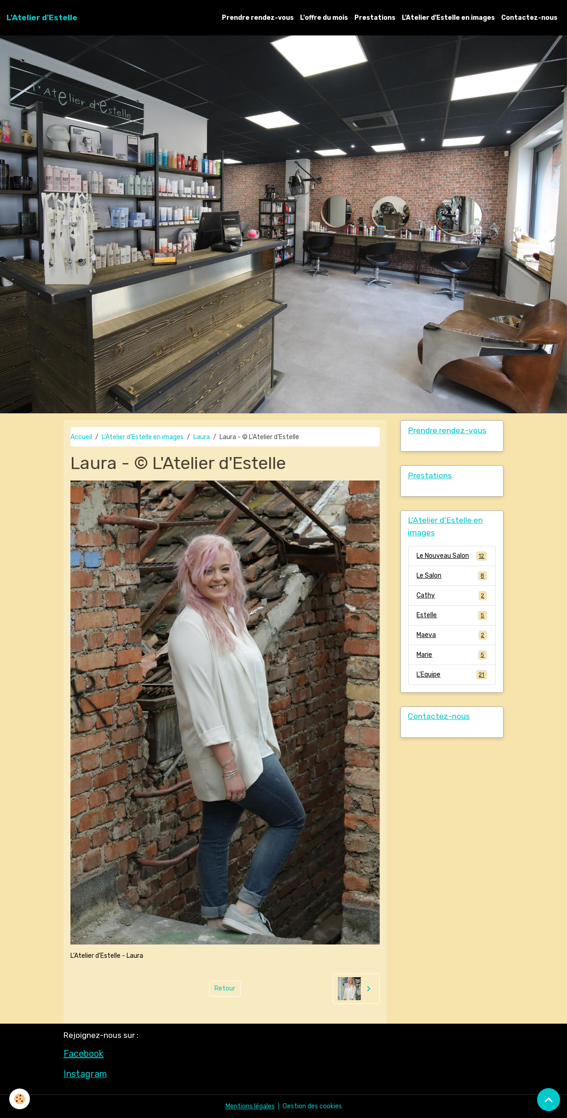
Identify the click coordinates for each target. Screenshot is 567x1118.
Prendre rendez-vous (258, 18)
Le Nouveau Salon (452, 556)
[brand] (41, 17)
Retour (224, 988)
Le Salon (452, 575)
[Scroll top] (548, 1099)
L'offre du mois (324, 18)
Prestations (374, 18)
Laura (201, 437)
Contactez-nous (529, 18)
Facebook (84, 1053)
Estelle (452, 615)
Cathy (452, 595)
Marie (452, 655)
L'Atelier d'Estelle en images (448, 18)
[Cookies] (19, 1099)
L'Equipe (452, 674)
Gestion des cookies (312, 1106)
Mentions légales (250, 1106)
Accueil (81, 437)
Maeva (452, 635)
